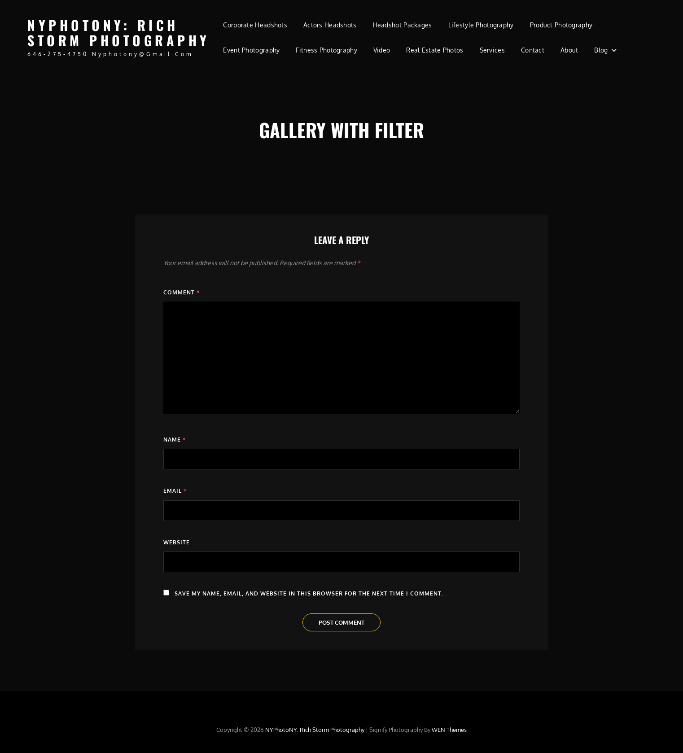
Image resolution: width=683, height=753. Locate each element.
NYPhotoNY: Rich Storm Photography (118, 33)
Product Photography (561, 25)
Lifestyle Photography (481, 25)
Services (492, 50)
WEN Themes (449, 729)
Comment (181, 292)
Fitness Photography (326, 50)
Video (381, 50)
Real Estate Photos (434, 50)
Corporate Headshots (255, 25)
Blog (601, 50)
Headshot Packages (402, 25)
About (569, 50)
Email (175, 490)
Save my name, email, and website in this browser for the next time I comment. (309, 593)
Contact (532, 50)
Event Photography (251, 50)
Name (174, 439)
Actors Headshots (330, 25)
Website (176, 542)
